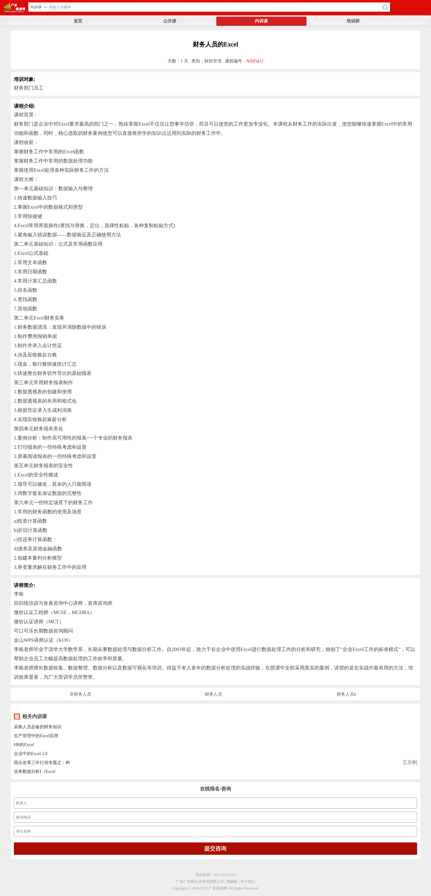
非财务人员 (80, 694)
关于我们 (247, 881)
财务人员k (346, 694)
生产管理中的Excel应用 (36, 735)
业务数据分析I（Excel (34, 771)
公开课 (169, 21)
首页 (78, 21)
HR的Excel (24, 744)
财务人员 (213, 694)
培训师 (353, 21)
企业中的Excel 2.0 (30, 753)
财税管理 (213, 61)
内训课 (261, 21)
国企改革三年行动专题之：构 (42, 762)
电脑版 (232, 881)
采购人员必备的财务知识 (37, 727)
